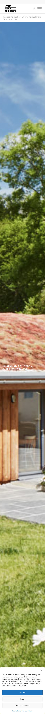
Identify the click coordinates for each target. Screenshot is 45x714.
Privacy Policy (27, 711)
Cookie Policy (16, 711)
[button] (41, 670)
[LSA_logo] (18, 8)
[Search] (32, 8)
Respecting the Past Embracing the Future (22, 17)
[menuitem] (32, 8)
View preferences (23, 706)
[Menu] (38, 8)
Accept (22, 692)
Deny (22, 699)
